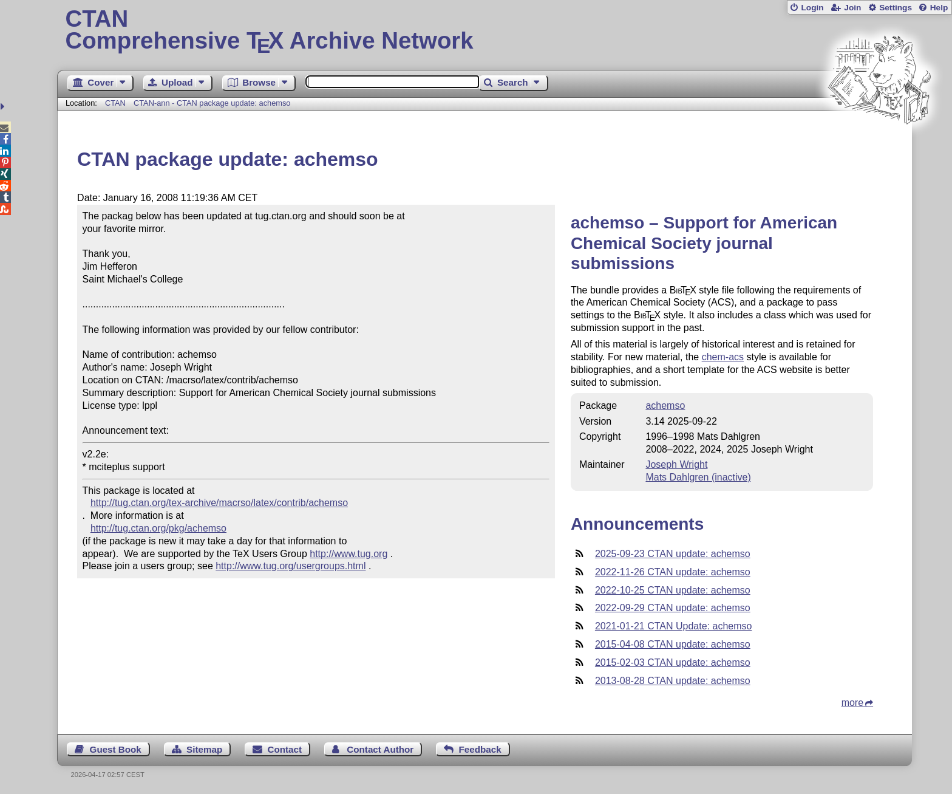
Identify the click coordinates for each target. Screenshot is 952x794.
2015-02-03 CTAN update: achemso (672, 662)
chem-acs (723, 357)
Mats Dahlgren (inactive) (697, 477)
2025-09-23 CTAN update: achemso (672, 554)
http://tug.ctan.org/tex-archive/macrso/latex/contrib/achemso (219, 503)
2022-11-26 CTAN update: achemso (672, 572)
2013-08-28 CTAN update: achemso (672, 681)
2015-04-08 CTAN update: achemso (672, 644)
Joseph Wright (676, 464)
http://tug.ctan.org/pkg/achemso (158, 528)
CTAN (115, 103)
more (852, 702)
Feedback (480, 749)
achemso (665, 405)
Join (852, 7)
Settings (895, 7)
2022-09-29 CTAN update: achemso (672, 608)
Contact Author (380, 749)
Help (939, 7)
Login (812, 7)
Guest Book (115, 749)
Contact (285, 749)
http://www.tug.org (348, 554)
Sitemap (204, 749)
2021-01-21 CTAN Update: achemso (673, 626)
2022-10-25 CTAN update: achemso (672, 590)
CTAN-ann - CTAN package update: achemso (212, 103)
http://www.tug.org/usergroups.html (290, 566)
